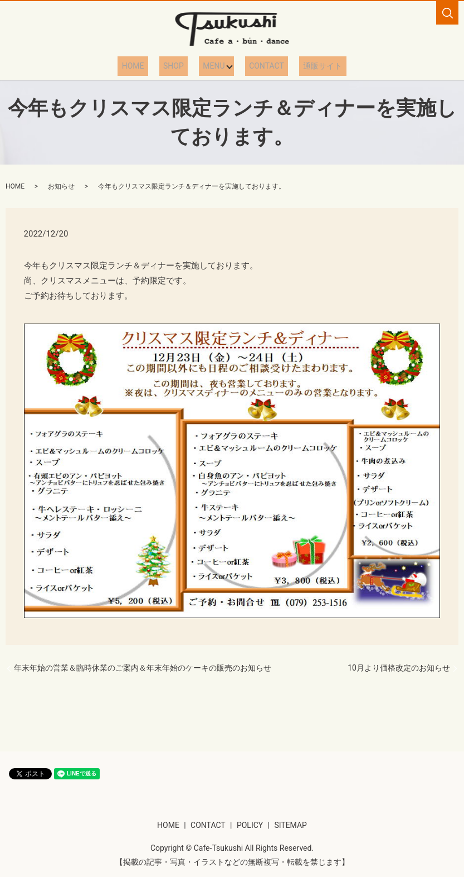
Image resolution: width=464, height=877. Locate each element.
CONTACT (261, 65)
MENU (211, 65)
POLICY (250, 824)
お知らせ (61, 186)
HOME (146, 65)
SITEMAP (290, 824)
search (447, 12)
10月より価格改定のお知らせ (399, 667)
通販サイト (309, 65)
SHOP (179, 65)
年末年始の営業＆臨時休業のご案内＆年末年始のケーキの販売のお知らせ (142, 667)
